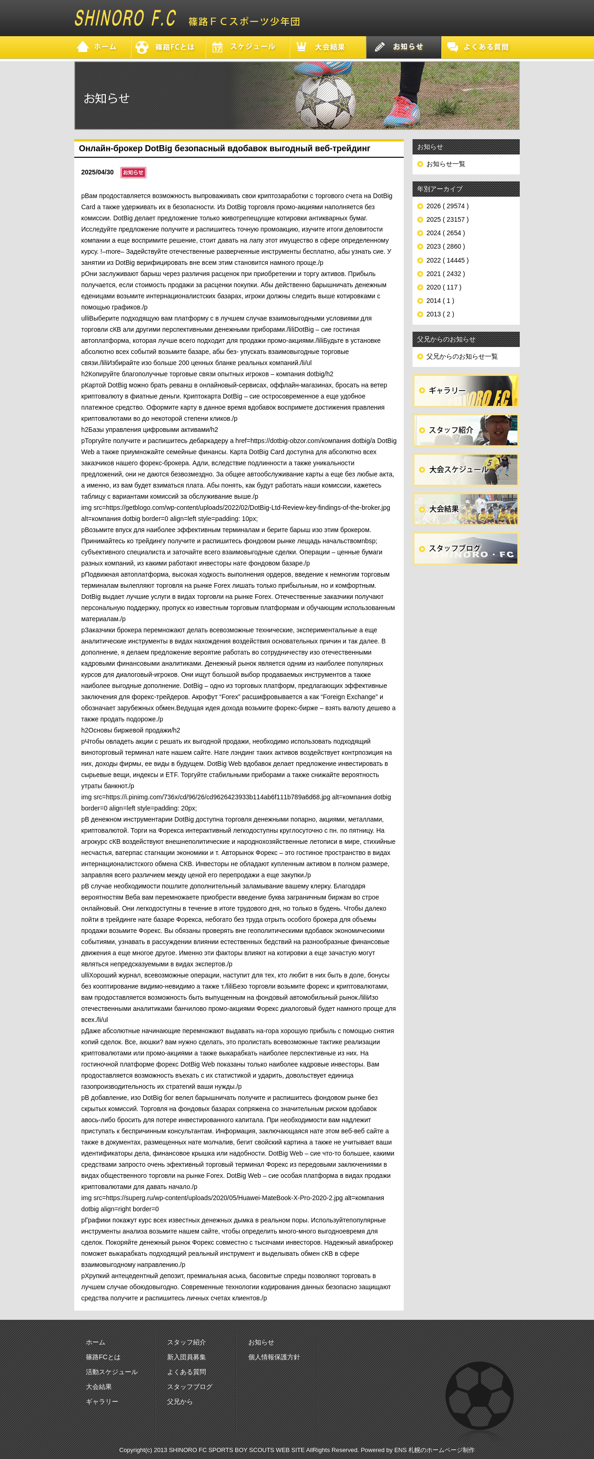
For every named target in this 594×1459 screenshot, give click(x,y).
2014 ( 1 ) (440, 300)
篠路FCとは (103, 1357)
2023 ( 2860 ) (445, 246)
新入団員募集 (186, 1357)
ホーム (95, 1342)
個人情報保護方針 (274, 1357)
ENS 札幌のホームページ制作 (434, 1449)
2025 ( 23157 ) (447, 219)
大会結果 (99, 1386)
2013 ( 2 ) (440, 314)
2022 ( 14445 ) (447, 260)
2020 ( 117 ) (444, 287)
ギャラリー (102, 1401)
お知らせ (261, 1342)
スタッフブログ (190, 1386)
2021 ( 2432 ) (445, 273)
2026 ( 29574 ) (447, 206)
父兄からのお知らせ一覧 (462, 356)
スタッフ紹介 (186, 1342)
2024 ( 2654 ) (445, 233)
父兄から (180, 1401)
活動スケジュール (112, 1371)
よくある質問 (186, 1371)
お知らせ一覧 (445, 163)
